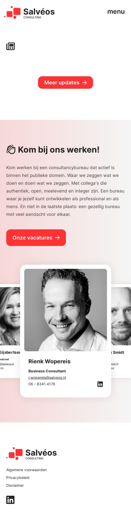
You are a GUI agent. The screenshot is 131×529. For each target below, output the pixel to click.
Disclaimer (15, 485)
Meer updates (61, 82)
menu (116, 11)
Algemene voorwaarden (26, 470)
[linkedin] (65, 500)
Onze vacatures (32, 238)
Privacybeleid (17, 477)
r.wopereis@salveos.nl (47, 377)
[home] (29, 12)
